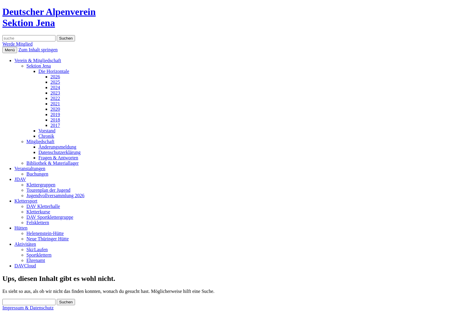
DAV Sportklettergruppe (49, 217)
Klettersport (25, 200)
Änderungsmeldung (57, 146)
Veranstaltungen (29, 168)
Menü (10, 50)
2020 (55, 109)
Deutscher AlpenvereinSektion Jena (49, 17)
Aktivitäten (25, 244)
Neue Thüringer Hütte (47, 238)
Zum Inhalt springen (38, 49)
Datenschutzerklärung (59, 152)
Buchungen (37, 173)
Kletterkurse (38, 211)
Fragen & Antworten (58, 157)
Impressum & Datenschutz (28, 307)
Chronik (46, 136)
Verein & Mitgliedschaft (37, 60)
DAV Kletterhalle (43, 206)
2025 (55, 82)
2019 (55, 114)
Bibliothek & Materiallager (52, 163)
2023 (55, 92)
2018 (55, 119)
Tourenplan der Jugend (48, 190)
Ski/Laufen (37, 249)
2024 (55, 87)
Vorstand (47, 130)
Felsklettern (37, 222)
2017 (55, 125)
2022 (55, 98)
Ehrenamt (35, 260)
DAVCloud (25, 265)
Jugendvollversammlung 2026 (55, 195)
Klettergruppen (41, 184)
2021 (55, 103)
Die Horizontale (53, 71)
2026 (55, 76)
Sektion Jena (38, 65)
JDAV (20, 179)
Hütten (21, 227)
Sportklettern (39, 254)
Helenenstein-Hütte (45, 233)
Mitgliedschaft (40, 141)
